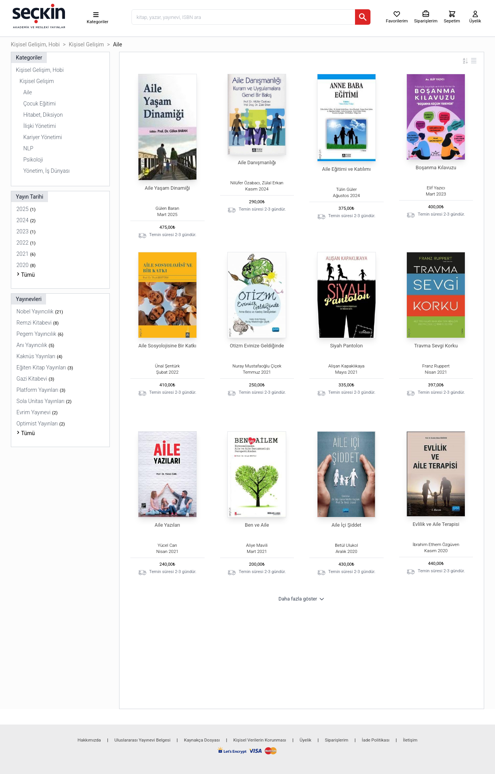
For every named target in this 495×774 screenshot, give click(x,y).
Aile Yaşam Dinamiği (167, 188)
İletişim (410, 740)
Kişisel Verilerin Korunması (259, 740)
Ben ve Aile (257, 525)
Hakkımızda (89, 740)
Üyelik (305, 740)
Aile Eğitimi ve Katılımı (346, 169)
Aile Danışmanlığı (257, 162)
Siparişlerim (336, 740)
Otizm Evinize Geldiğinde (257, 346)
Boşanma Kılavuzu (436, 167)
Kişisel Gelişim (86, 44)
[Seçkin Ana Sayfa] (38, 15)
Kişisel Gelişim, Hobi (35, 44)
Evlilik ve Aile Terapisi (436, 524)
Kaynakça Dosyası (202, 740)
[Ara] (362, 17)
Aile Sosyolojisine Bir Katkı (167, 346)
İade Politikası (376, 740)
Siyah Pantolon (346, 346)
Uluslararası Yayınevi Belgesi (142, 740)
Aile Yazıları (167, 525)
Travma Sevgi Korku (436, 346)
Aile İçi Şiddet (346, 525)
